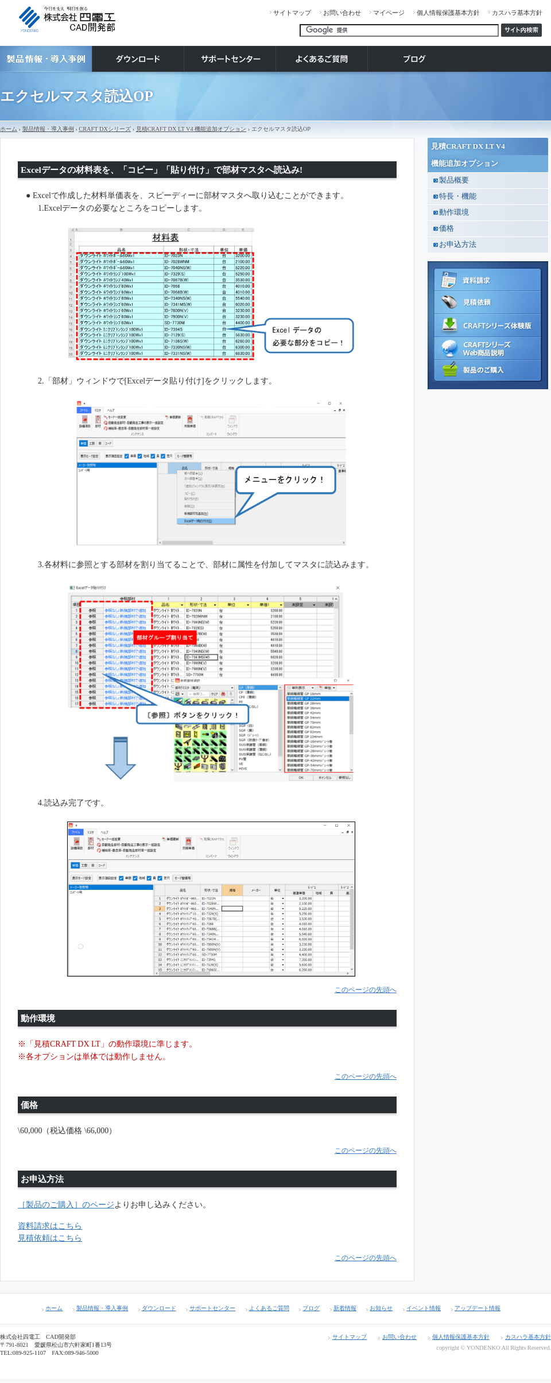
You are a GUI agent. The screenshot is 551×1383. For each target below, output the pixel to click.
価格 (446, 228)
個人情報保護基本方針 (448, 12)
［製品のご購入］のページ (66, 1204)
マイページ (389, 12)
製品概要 (454, 180)
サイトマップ (292, 12)
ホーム (8, 129)
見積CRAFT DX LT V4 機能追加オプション (191, 129)
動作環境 (454, 212)
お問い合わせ (342, 12)
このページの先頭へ (366, 990)
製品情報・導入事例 (48, 129)
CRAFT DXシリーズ (105, 129)
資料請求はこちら (50, 1226)
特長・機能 (457, 196)
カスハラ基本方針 (517, 12)
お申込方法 (457, 245)
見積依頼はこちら (50, 1238)
